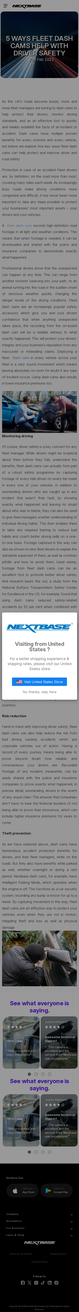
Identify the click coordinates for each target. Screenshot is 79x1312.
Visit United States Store (39, 682)
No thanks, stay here (39, 691)
